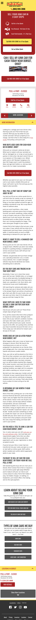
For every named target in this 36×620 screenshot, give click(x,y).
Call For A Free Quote (17, 100)
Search (28, 106)
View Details (7, 584)
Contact (30, 607)
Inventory (16, 607)
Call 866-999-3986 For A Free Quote (17, 41)
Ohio (18, 593)
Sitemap (26, 610)
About (5, 607)
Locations (13, 593)
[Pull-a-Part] (15, 4)
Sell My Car (10, 610)
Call (21, 106)
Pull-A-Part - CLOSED (18, 91)
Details (14, 106)
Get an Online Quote (17, 49)
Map (7, 106)
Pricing (10, 607)
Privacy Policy (18, 610)
